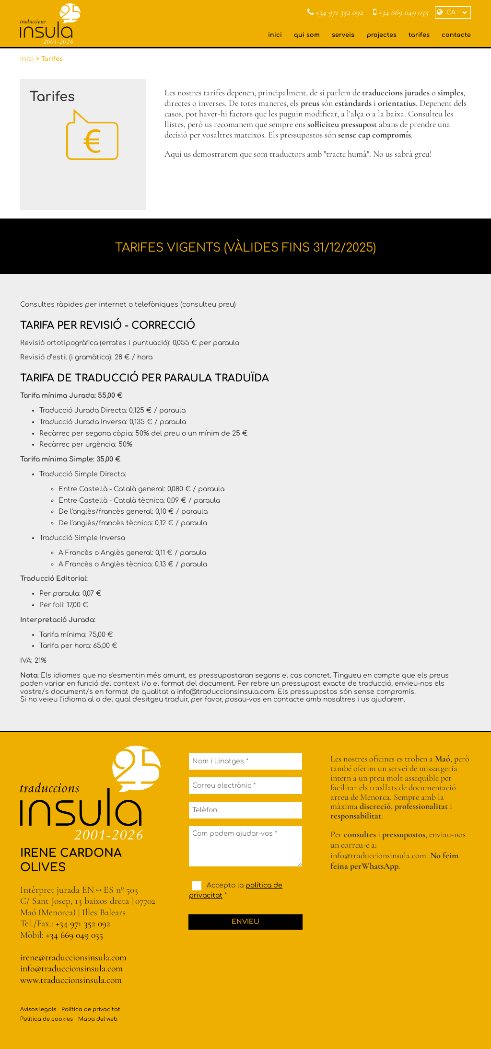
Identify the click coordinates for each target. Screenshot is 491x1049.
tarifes (419, 35)
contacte (456, 35)
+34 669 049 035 (400, 12)
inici (275, 35)
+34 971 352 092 (335, 12)
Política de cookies (46, 1019)
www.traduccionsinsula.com (71, 980)
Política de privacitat (90, 1009)
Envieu (245, 921)
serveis (343, 35)
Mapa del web (97, 1019)
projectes (382, 35)
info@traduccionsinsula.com (71, 968)
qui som (307, 35)
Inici (27, 59)
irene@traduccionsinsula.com (73, 957)
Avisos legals (38, 1009)
